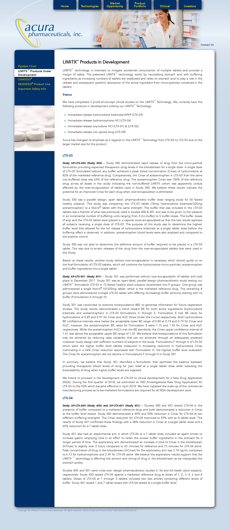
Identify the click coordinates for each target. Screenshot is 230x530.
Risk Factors (119, 510)
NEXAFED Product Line (34, 84)
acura (48, 33)
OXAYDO (25, 79)
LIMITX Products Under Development (34, 72)
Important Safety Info (32, 89)
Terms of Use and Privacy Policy (97, 510)
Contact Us (207, 44)
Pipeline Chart (27, 66)
